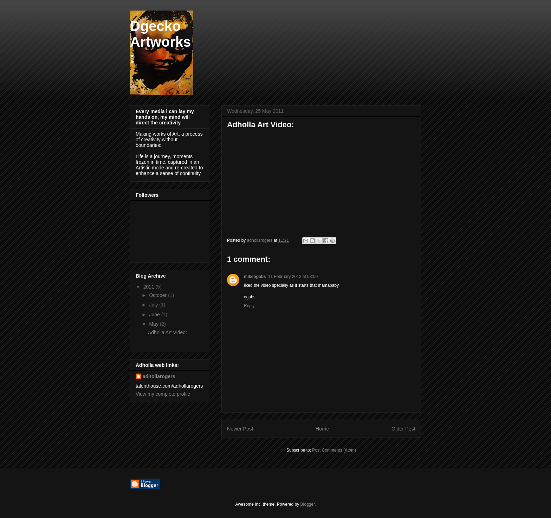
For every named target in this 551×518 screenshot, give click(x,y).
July (154, 304)
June (155, 314)
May (154, 324)
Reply (249, 305)
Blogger (307, 504)
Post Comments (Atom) (334, 450)
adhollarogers (159, 376)
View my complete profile (163, 394)
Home (322, 429)
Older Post (403, 429)
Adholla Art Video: (167, 332)
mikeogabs (255, 276)
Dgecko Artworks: (160, 41)
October (158, 295)
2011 (149, 287)
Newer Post (240, 429)
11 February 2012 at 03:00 (293, 276)
